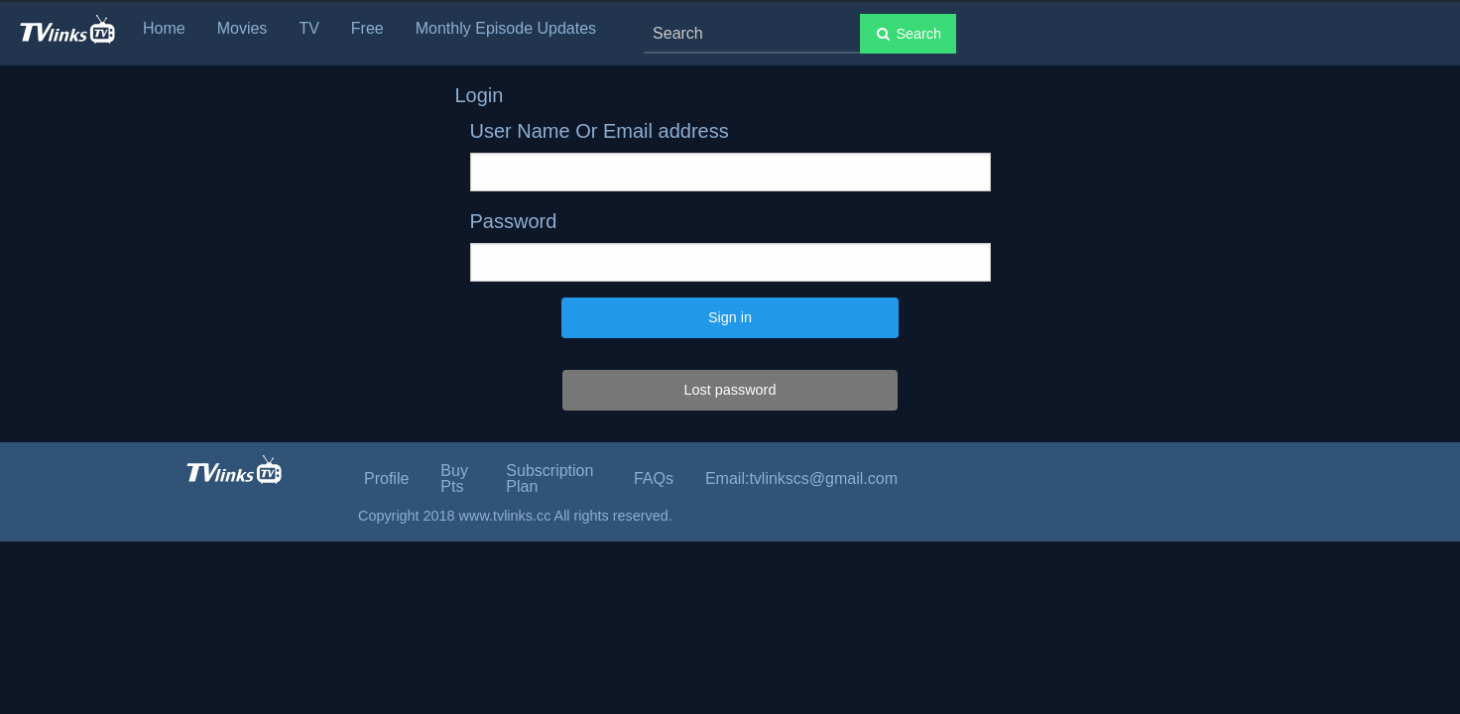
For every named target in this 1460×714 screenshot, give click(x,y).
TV (308, 28)
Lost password (730, 390)
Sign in (730, 317)
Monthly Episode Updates (506, 28)
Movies (242, 28)
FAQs (653, 478)
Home (164, 28)
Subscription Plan (549, 478)
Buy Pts (454, 478)
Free (367, 28)
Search (908, 34)
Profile (386, 478)
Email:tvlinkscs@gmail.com (801, 478)
